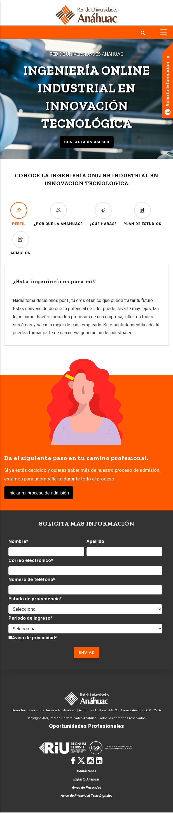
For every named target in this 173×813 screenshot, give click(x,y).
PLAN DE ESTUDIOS (142, 214)
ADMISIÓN (20, 243)
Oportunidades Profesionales (86, 726)
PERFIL (18, 214)
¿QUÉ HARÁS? (103, 214)
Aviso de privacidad (33, 637)
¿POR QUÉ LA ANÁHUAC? (58, 214)
